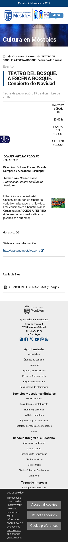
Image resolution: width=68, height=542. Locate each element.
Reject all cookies (44, 515)
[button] (56, 15)
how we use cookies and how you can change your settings (15, 530)
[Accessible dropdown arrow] (8, 139)
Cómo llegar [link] (34, 334)
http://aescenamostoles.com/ (23, 250)
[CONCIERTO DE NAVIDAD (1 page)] (34, 287)
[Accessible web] (4, 139)
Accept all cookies (44, 504)
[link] (31, 14)
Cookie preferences (44, 526)
